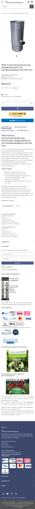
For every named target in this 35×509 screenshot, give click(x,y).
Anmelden (18, 263)
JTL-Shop (20, 507)
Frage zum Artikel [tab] (7, 130)
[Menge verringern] (3, 103)
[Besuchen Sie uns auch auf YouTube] (7, 493)
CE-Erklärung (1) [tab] (22, 130)
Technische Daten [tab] (20, 127)
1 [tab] (16, 56)
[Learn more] (14, 2)
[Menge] (17, 103)
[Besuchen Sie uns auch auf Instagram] (16, 493)
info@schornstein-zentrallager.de (11, 452)
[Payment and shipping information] (5, 313)
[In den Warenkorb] (2, 19)
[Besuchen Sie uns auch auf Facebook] (3, 493)
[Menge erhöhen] (32, 103)
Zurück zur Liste (7, 13)
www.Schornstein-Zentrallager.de (11, 454)
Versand (15, 88)
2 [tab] (18, 56)
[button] (28, 2)
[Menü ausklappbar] (2, 1)
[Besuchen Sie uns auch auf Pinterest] (11, 493)
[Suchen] (15, 6)
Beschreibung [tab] (6, 127)
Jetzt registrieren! (12, 269)
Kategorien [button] (5, 242)
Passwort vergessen (7, 267)
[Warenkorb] (32, 2)
